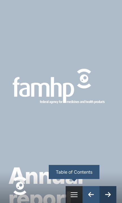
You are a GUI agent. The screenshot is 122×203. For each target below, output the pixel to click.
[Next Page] (107, 194)
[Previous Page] (91, 194)
